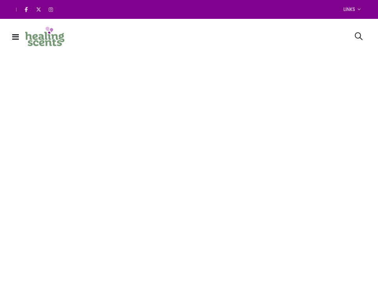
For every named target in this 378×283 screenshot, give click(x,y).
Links (349, 9)
